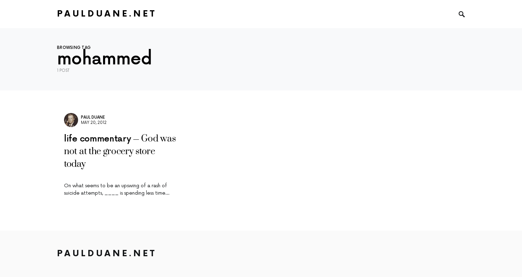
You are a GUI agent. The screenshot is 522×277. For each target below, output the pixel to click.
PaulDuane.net (107, 14)
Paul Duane (93, 117)
